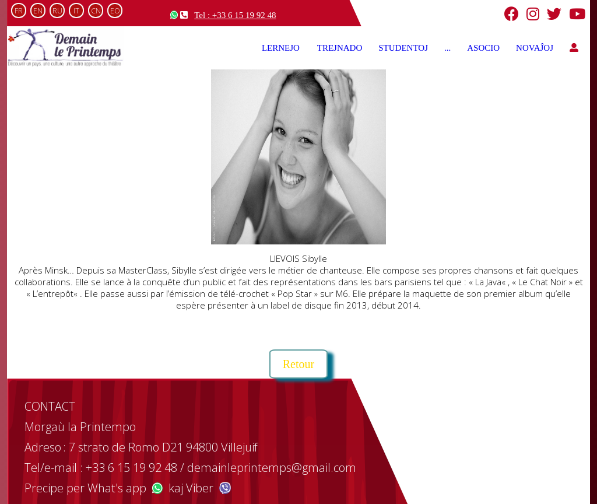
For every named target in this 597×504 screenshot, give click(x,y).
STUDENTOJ (403, 47)
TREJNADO (340, 47)
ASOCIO (483, 47)
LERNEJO (281, 47)
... (447, 47)
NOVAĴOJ (534, 47)
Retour (298, 364)
